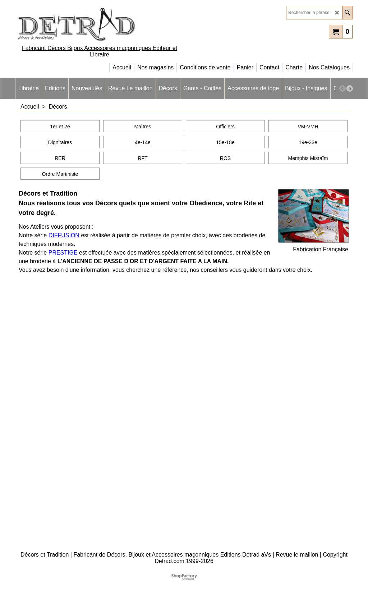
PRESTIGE (64, 253)
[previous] (342, 88)
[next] (349, 88)
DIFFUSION (65, 235)
